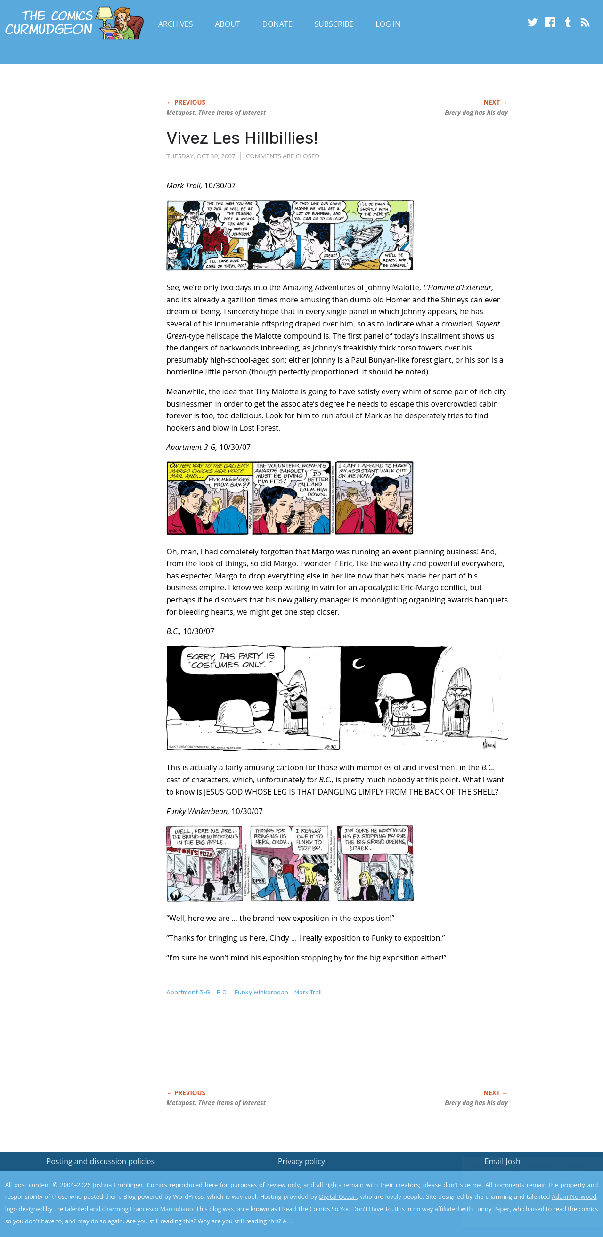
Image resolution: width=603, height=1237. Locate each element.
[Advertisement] (337, 1053)
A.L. (288, 1221)
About (227, 24)
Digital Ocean (338, 1196)
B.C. (222, 992)
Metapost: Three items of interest (216, 112)
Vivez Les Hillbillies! (242, 138)
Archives (175, 24)
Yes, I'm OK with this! (523, 1202)
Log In (387, 24)
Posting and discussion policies (101, 1161)
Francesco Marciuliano (161, 1208)
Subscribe (333, 24)
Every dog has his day (476, 112)
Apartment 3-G (188, 992)
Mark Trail (308, 992)
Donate (277, 24)
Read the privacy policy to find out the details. (519, 1178)
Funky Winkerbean (261, 992)
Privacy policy (301, 1161)
